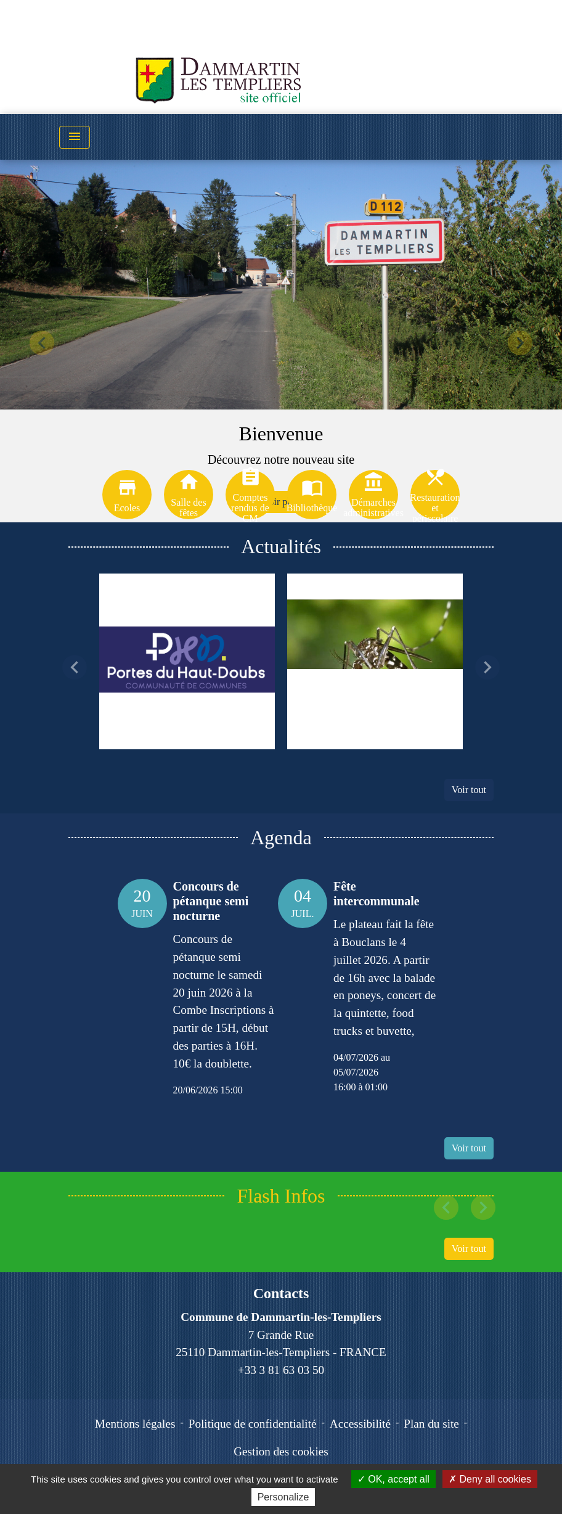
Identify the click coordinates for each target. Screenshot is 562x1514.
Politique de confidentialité (253, 1423)
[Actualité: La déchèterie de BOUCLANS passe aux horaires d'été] (187, 661)
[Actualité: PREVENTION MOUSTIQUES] (375, 661)
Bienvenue (281, 433)
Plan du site (431, 1423)
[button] (42, 342)
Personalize (283, 1497)
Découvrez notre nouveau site (281, 459)
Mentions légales (135, 1423)
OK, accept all (393, 1479)
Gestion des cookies (281, 1451)
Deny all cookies (490, 1479)
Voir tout (469, 789)
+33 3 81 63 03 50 (281, 1370)
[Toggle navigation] (74, 137)
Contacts (281, 1293)
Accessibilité (360, 1423)
